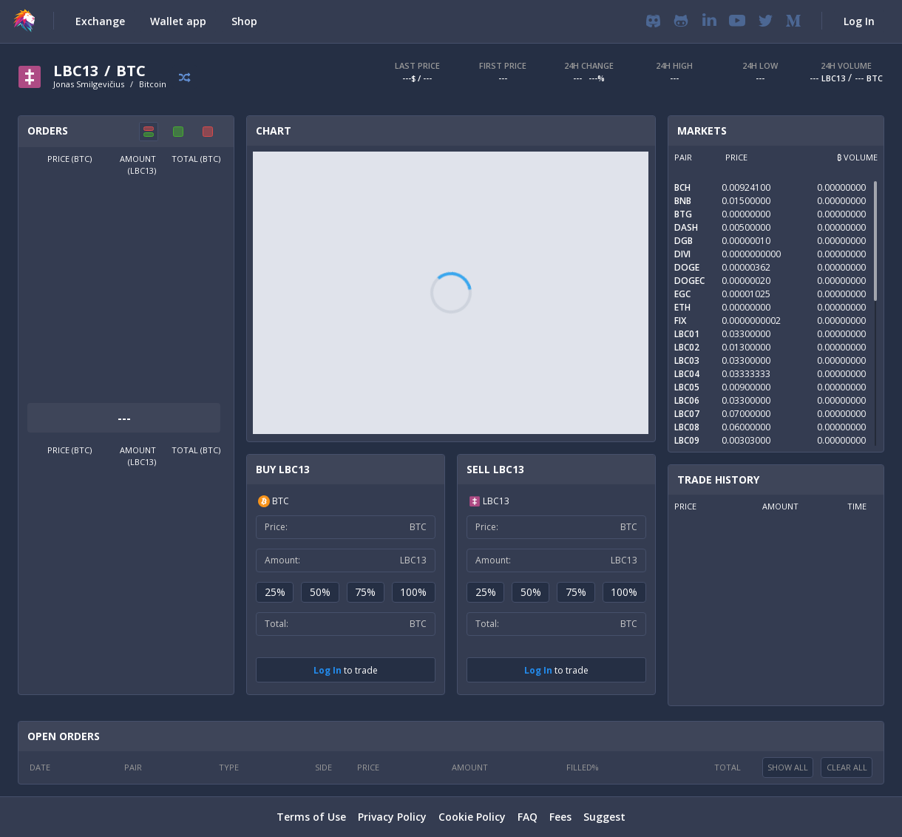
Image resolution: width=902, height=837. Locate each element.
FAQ (528, 817)
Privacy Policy (392, 817)
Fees (560, 817)
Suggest (604, 817)
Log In (327, 670)
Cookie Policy (472, 817)
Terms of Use (311, 817)
